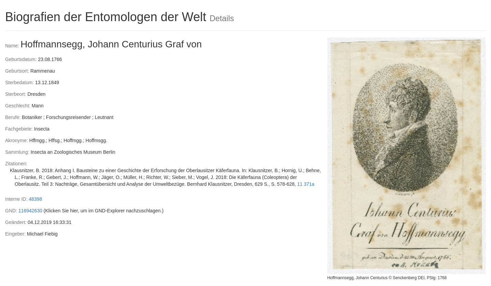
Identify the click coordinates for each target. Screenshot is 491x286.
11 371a (306, 184)
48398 (35, 199)
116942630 (30, 210)
